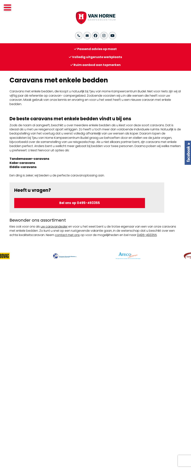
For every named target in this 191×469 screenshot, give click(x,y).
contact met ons (67, 235)
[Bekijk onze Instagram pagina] (104, 35)
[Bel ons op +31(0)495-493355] (78, 35)
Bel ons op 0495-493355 (79, 203)
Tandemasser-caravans (29, 159)
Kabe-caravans (22, 163)
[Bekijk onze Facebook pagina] (95, 35)
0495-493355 (147, 235)
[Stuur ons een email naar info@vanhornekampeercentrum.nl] (87, 35)
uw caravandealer (54, 226)
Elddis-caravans (23, 167)
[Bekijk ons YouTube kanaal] (112, 35)
